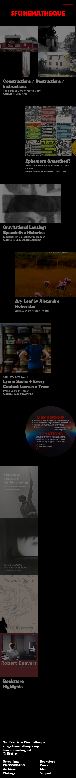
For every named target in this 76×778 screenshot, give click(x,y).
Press (44, 765)
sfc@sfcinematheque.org (21, 746)
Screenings (11, 761)
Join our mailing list (17, 750)
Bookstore (47, 761)
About (44, 769)
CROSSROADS (14, 765)
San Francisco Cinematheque (24, 742)
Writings (9, 773)
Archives (9, 769)
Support (45, 773)
